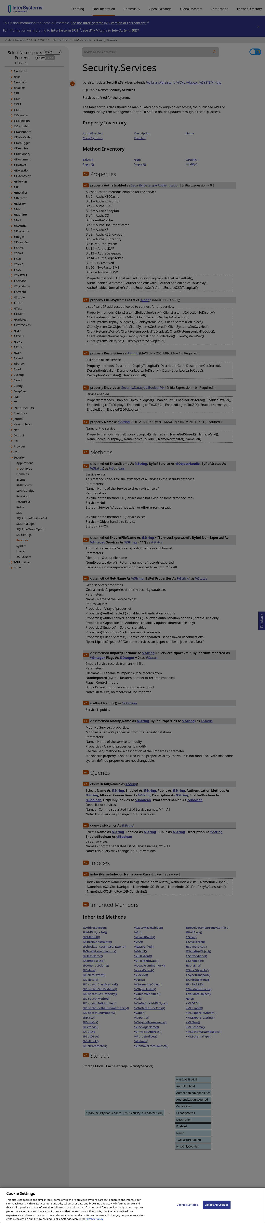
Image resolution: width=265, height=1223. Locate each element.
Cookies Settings (187, 1208)
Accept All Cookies (216, 1208)
